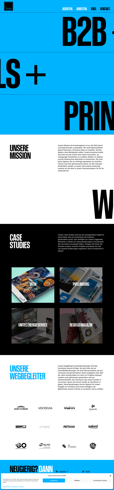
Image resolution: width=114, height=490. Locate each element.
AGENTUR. (67, 9)
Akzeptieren (53, 480)
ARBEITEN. (82, 9)
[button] (110, 476)
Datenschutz (14, 486)
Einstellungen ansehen (100, 480)
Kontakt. (105, 9)
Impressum (21, 486)
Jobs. (94, 9)
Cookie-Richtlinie (7, 486)
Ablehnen (77, 480)
